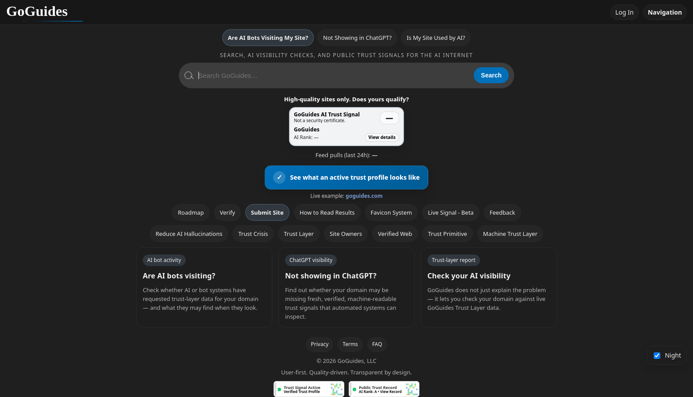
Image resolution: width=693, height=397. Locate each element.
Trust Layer (299, 234)
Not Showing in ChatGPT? (357, 38)
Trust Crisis (253, 234)
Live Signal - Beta (450, 212)
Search (491, 75)
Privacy (319, 344)
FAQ (377, 344)
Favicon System (391, 212)
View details (382, 137)
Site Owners (346, 234)
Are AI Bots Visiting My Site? (268, 38)
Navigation (665, 12)
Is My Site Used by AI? (436, 38)
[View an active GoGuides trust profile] (346, 177)
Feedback (502, 212)
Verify (227, 212)
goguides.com (364, 196)
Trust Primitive (447, 234)
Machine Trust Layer (510, 234)
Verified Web (395, 234)
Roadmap (191, 212)
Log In (624, 12)
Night (667, 355)
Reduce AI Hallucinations (189, 234)
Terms (350, 344)
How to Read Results (327, 212)
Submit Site (267, 212)
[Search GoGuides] (333, 75)
